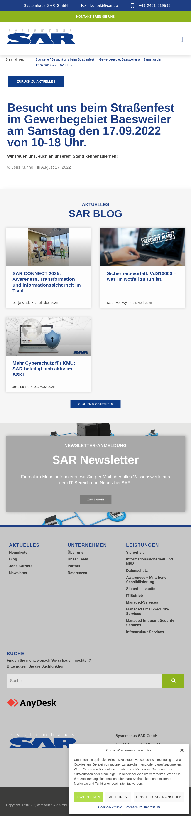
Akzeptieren (88, 797)
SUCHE (15, 653)
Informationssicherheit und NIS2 (149, 561)
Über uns (75, 552)
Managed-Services (142, 602)
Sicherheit (135, 552)
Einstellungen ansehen (159, 797)
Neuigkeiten (19, 552)
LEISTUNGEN (142, 545)
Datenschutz (133, 807)
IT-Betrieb (134, 595)
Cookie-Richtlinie (110, 807)
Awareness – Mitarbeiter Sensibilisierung (147, 579)
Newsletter (18, 573)
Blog (13, 559)
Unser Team (78, 559)
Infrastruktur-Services (145, 632)
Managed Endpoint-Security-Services (150, 623)
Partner (74, 566)
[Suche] (173, 681)
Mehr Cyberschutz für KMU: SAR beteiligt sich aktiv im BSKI (43, 368)
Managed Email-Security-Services (147, 611)
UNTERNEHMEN (87, 545)
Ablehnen (118, 797)
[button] (182, 750)
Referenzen (77, 573)
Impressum (152, 807)
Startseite (42, 59)
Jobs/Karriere (20, 566)
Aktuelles (24, 545)
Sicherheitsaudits (141, 589)
